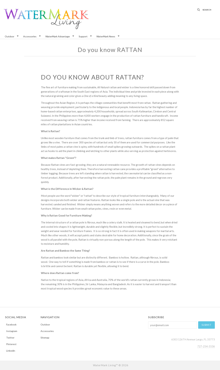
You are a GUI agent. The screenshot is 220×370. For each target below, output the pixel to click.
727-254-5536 (206, 346)
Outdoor (9, 36)
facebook (10, 324)
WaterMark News (105, 36)
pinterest (10, 344)
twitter (9, 337)
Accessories (29, 36)
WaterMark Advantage (57, 36)
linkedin (10, 350)
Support (83, 36)
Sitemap (45, 337)
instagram (11, 331)
